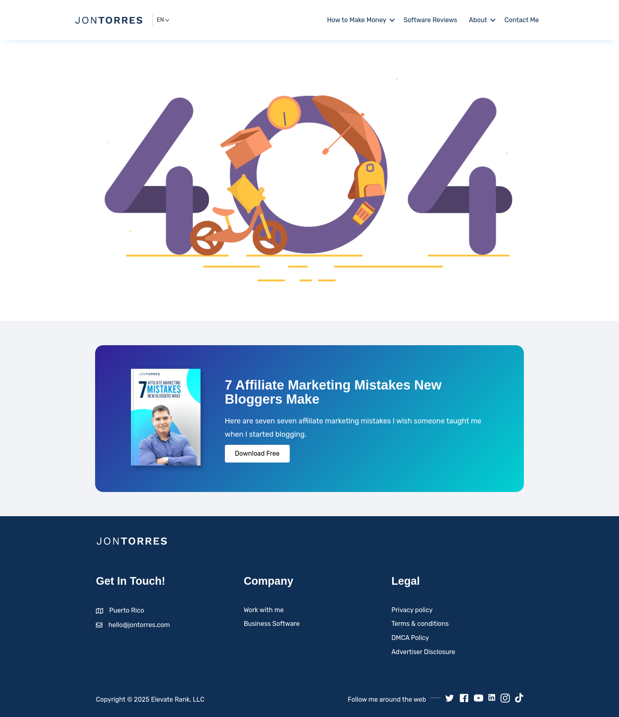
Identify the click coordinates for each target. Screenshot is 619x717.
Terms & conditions (420, 623)
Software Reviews (430, 20)
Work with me (264, 610)
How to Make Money (356, 20)
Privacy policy (411, 610)
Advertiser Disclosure (423, 652)
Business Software (272, 623)
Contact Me (522, 20)
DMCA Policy (410, 638)
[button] (257, 454)
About (478, 20)
